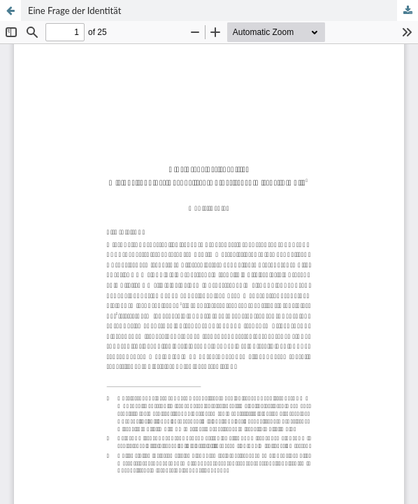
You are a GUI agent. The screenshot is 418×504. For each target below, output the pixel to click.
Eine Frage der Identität (74, 10)
